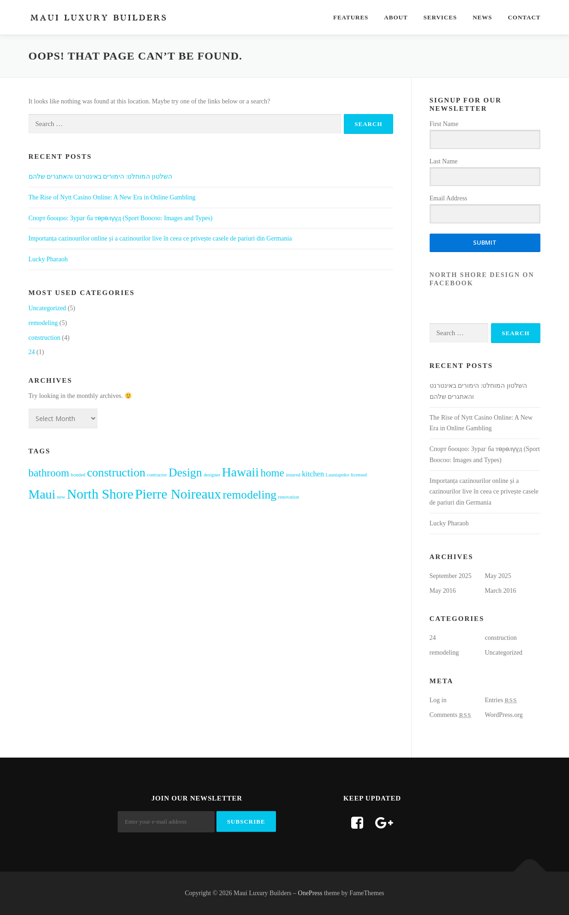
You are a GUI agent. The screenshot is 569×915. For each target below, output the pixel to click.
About (395, 17)
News (482, 17)
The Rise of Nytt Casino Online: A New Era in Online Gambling (112, 197)
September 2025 (451, 575)
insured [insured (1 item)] (293, 474)
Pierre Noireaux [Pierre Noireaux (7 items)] (178, 494)
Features (350, 17)
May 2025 (498, 575)
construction (44, 337)
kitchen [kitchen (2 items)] (313, 474)
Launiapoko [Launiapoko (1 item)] (337, 474)
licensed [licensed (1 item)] (359, 474)
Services (440, 17)
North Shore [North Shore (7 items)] (100, 494)
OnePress (310, 893)
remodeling (43, 322)
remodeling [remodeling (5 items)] (250, 494)
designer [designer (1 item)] (212, 474)
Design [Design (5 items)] (185, 472)
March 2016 (500, 590)
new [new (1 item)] (61, 497)
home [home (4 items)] (272, 473)
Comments (451, 714)
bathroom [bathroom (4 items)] (49, 473)
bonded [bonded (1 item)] (78, 474)
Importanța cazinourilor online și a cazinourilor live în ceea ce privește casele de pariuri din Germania (160, 238)
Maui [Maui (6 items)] (42, 494)
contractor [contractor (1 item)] (157, 474)
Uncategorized (47, 308)
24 (32, 352)
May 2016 (443, 590)
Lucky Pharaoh (48, 259)
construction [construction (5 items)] (116, 472)
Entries (501, 700)
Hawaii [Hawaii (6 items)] (240, 472)
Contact (524, 17)
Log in (438, 700)
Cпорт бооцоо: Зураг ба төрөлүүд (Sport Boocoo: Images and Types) (121, 218)
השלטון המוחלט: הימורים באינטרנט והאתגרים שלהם (100, 176)
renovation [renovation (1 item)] (288, 497)
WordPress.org (504, 714)
